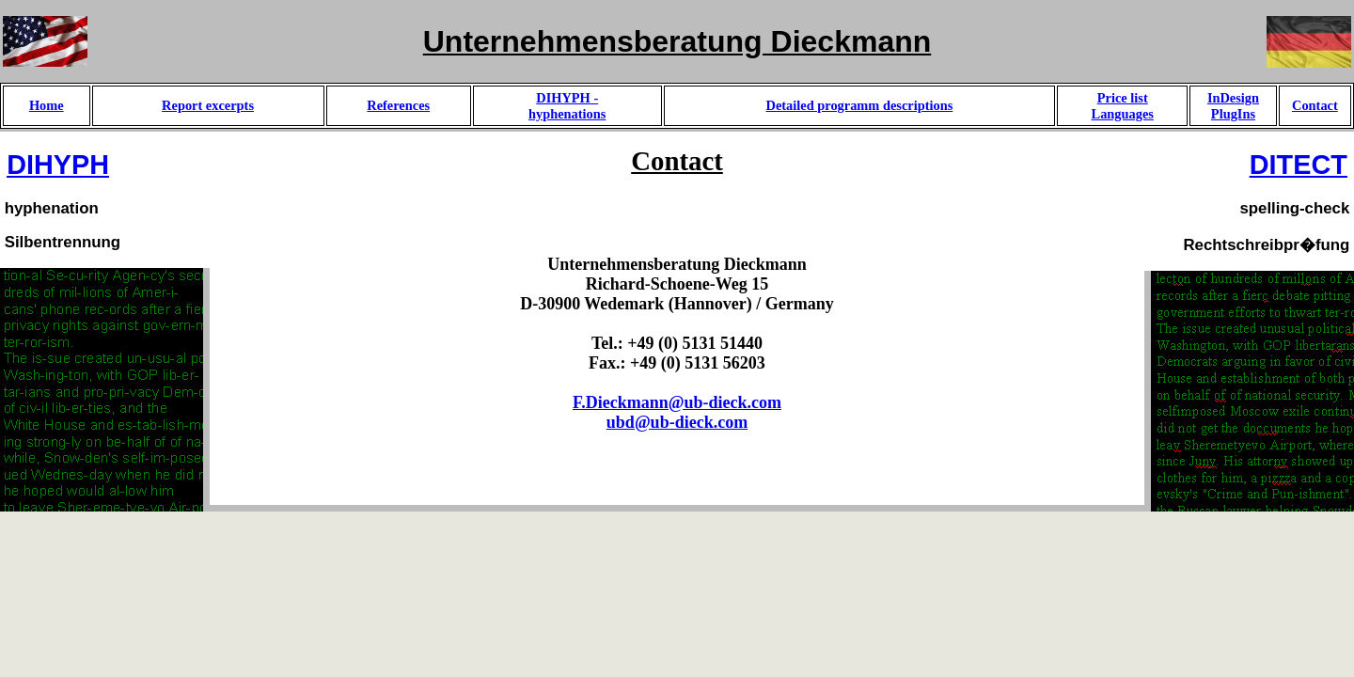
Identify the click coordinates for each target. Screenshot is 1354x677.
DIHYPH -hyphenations (567, 105)
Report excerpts (208, 105)
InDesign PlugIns (1233, 105)
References (398, 105)
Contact (1315, 105)
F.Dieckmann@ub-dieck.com (677, 402)
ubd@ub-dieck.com (677, 422)
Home (46, 105)
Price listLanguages (1123, 105)
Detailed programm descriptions (859, 105)
